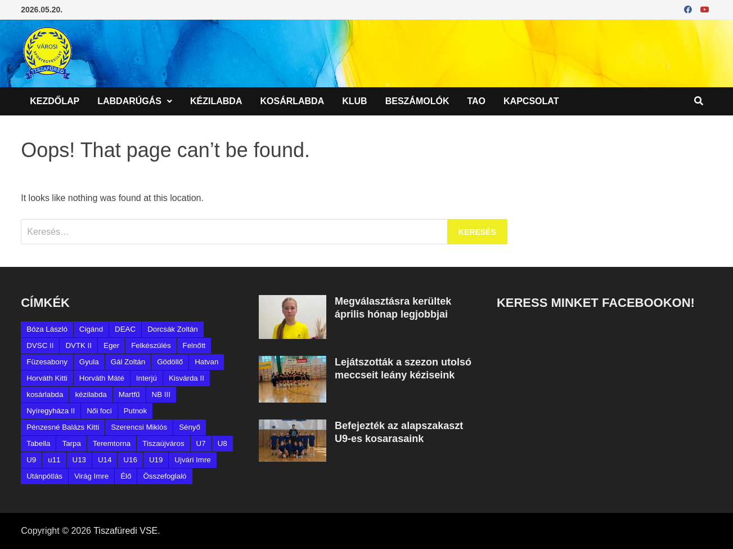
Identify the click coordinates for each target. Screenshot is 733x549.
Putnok (135, 411)
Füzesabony (47, 362)
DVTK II (78, 345)
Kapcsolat (531, 101)
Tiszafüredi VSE (125, 530)
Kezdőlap (54, 101)
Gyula (89, 362)
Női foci (99, 411)
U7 (201, 443)
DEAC (125, 329)
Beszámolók (417, 101)
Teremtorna (112, 443)
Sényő (189, 427)
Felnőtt (194, 345)
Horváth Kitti (47, 378)
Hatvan (206, 362)
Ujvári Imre (192, 460)
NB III (161, 394)
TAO (476, 101)
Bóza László (47, 329)
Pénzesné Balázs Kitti (62, 427)
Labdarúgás (129, 101)
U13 (79, 460)
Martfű (129, 394)
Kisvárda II (186, 378)
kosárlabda (44, 394)
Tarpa (71, 443)
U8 (222, 443)
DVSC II (39, 345)
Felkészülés (150, 345)
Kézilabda (216, 101)
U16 (130, 460)
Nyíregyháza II (50, 411)
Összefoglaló (164, 476)
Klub (354, 101)
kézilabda (90, 394)
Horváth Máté (101, 378)
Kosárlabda (292, 101)
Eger (111, 345)
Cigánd (91, 329)
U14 (104, 460)
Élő (125, 476)
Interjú (146, 378)
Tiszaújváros (163, 443)
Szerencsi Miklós (139, 427)
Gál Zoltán (128, 362)
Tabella (38, 443)
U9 (31, 460)
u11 (54, 460)
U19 (156, 460)
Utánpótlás (44, 476)
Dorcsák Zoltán (172, 329)
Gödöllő (170, 362)
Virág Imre (91, 476)
